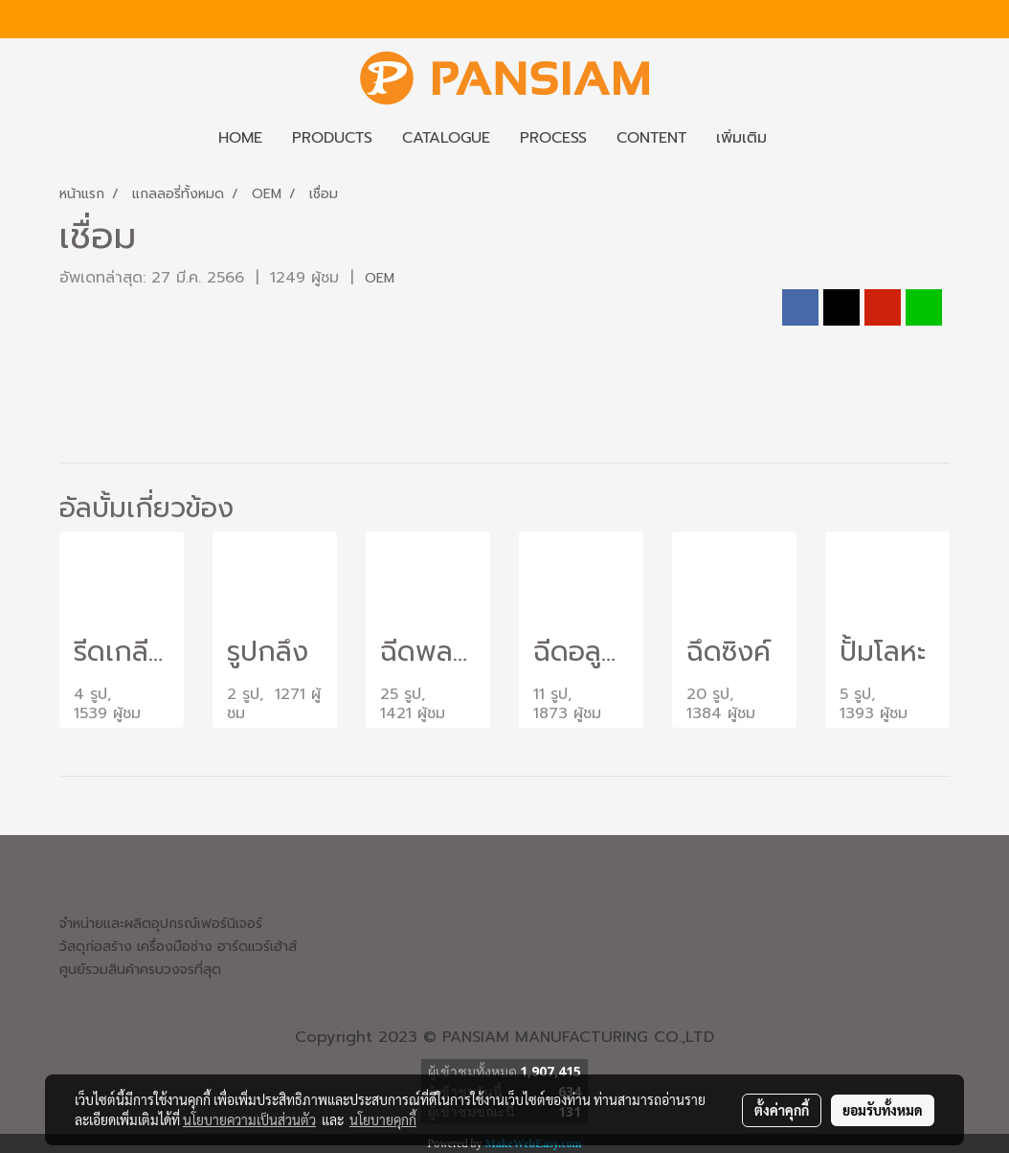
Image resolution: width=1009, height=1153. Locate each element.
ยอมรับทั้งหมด (882, 1110)
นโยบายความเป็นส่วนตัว (249, 1119)
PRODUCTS (332, 137)
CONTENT (651, 137)
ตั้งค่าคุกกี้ (781, 1110)
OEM (379, 278)
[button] (798, 138)
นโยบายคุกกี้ (382, 1119)
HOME (240, 137)
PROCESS (553, 137)
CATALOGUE (446, 137)
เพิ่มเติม (741, 137)
